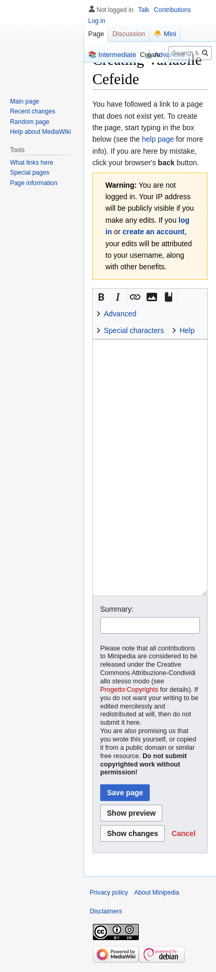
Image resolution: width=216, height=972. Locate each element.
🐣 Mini (164, 34)
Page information (33, 183)
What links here (31, 162)
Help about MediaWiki (40, 131)
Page (96, 34)
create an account (154, 231)
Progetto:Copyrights (129, 689)
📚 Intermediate (112, 55)
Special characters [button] (134, 330)
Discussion (128, 34)
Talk (143, 10)
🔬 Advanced (165, 55)
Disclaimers (106, 911)
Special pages (29, 172)
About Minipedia (156, 892)
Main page (24, 101)
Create (150, 55)
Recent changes (32, 111)
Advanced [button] (120, 314)
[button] (101, 297)
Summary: (117, 609)
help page (158, 139)
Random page (29, 121)
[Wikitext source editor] (150, 467)
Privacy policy (109, 892)
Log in (96, 21)
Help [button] (187, 330)
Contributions (172, 10)
